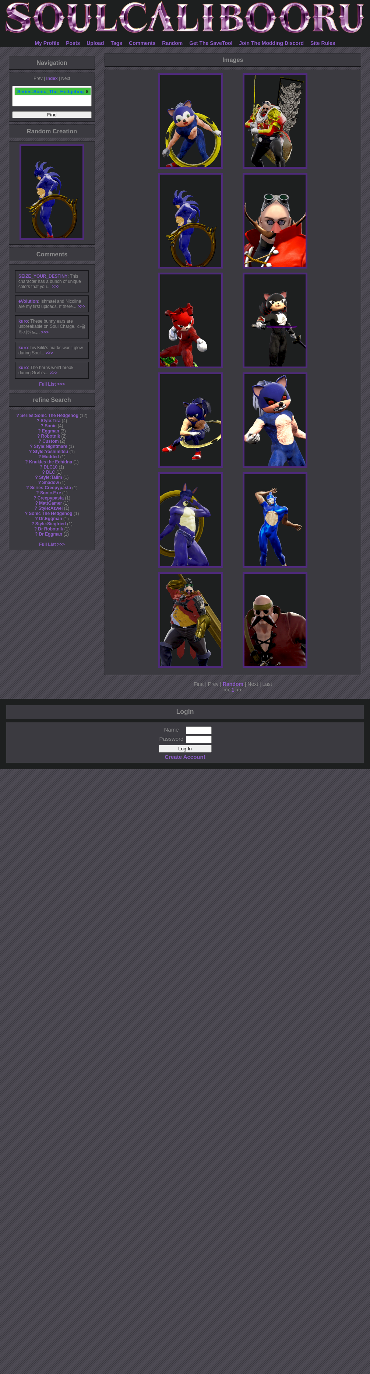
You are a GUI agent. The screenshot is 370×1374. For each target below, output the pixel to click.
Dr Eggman (50, 534)
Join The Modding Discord (271, 43)
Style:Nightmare (50, 446)
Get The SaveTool (210, 43)
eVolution (28, 301)
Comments (142, 43)
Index (51, 78)
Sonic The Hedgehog (50, 513)
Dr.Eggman (50, 518)
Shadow (50, 482)
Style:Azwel (50, 508)
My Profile (47, 43)
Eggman (50, 431)
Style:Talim (50, 477)
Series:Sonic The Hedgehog (49, 415)
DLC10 (51, 467)
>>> (56, 286)
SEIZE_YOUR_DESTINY (42, 276)
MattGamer (50, 503)
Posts (73, 43)
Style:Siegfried (50, 523)
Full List (47, 384)
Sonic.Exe (50, 492)
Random (172, 43)
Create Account (185, 757)
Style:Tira (50, 420)
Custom (50, 441)
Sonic (50, 425)
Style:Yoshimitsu (50, 451)
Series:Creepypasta (50, 487)
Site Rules (322, 43)
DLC (50, 472)
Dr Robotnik (50, 529)
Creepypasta (51, 498)
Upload (95, 43)
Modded (50, 456)
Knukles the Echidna (50, 462)
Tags (117, 43)
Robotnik (50, 436)
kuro (23, 321)
